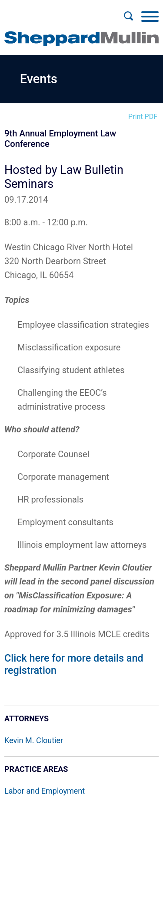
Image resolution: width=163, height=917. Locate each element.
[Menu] (150, 16)
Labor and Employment (44, 790)
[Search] (128, 16)
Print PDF (142, 116)
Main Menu (53, 11)
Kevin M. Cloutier (33, 740)
